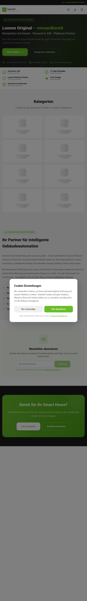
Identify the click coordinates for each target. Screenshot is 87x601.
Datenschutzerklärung (59, 316)
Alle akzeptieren (58, 309)
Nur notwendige (28, 309)
